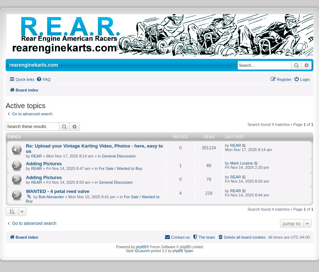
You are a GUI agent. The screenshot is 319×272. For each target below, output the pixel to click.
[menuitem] (43, 79)
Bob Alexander (51, 197)
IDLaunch (142, 251)
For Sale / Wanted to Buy (120, 168)
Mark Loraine (241, 163)
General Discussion (119, 156)
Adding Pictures (44, 163)
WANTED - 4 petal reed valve (57, 191)
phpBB (141, 247)
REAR (36, 156)
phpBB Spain (182, 251)
